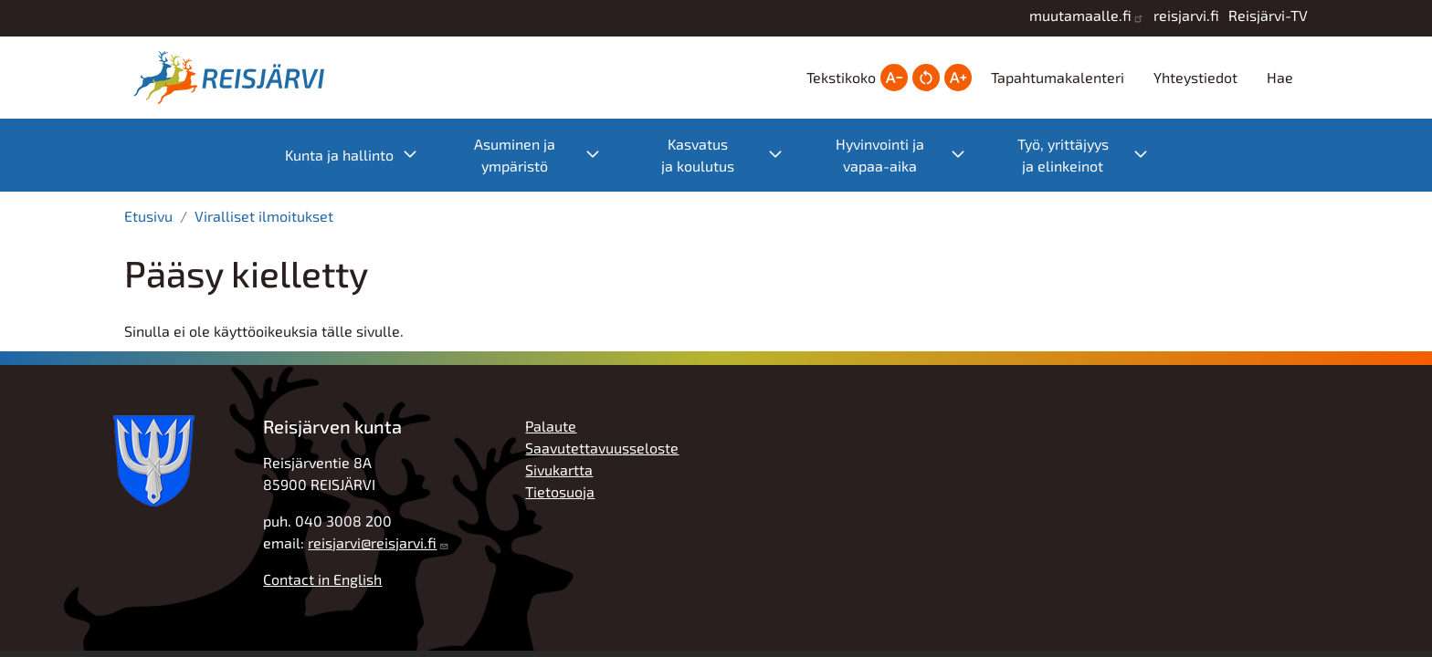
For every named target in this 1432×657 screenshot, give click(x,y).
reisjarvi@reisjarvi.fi (372, 542)
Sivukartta (559, 469)
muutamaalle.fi (1080, 15)
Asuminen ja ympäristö (546, 154)
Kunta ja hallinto (360, 155)
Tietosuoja (560, 491)
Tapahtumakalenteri (1057, 77)
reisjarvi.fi (1186, 15)
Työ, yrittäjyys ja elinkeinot (1091, 154)
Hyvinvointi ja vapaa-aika (910, 154)
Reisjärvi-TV (1268, 15)
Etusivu (148, 215)
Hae (1280, 77)
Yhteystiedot (1195, 77)
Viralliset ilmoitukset (264, 215)
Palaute (550, 425)
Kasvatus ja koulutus (731, 154)
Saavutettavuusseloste (602, 447)
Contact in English (322, 579)
